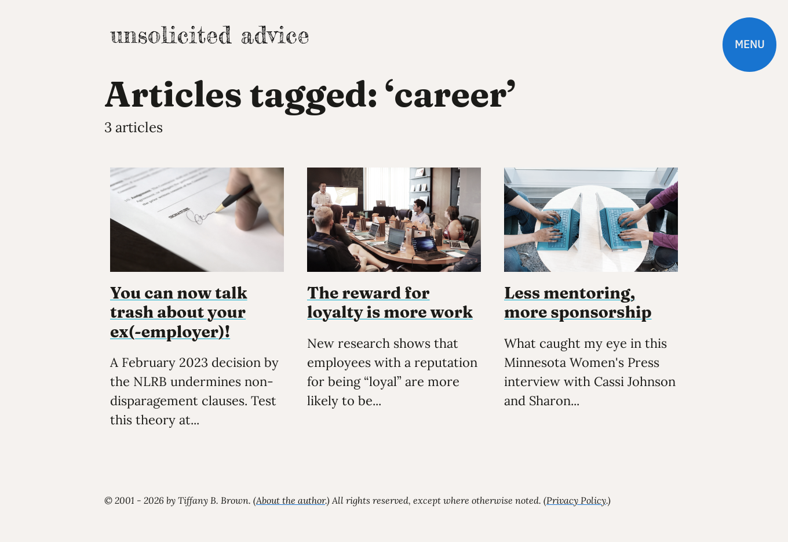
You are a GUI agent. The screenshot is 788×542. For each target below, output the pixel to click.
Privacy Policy (576, 500)
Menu (749, 44)
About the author (290, 500)
